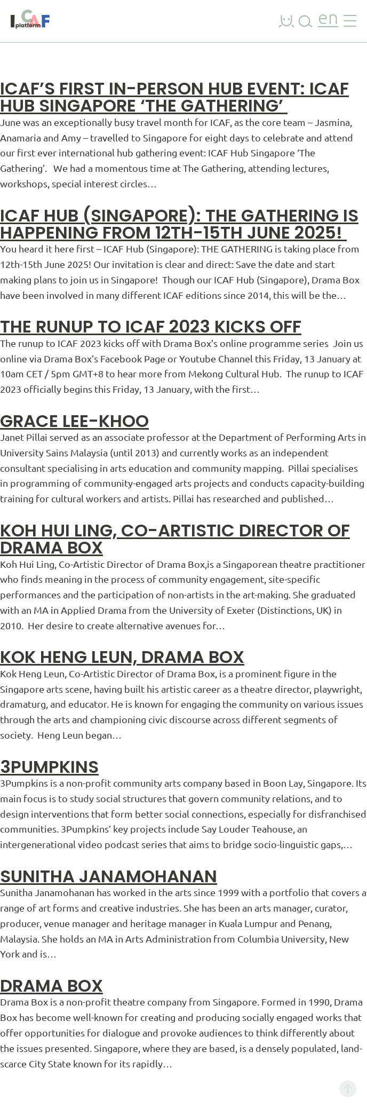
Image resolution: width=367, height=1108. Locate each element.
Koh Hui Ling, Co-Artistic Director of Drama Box (175, 538)
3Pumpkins (49, 767)
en (328, 19)
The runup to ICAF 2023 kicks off (150, 326)
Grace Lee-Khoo (74, 421)
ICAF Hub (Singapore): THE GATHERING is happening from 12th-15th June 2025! (179, 223)
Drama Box (51, 986)
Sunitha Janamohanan (108, 876)
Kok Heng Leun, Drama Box (122, 657)
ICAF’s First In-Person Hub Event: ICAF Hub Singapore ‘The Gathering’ (174, 96)
